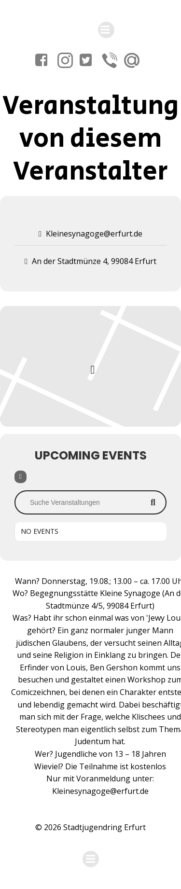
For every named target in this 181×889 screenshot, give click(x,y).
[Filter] (20, 477)
